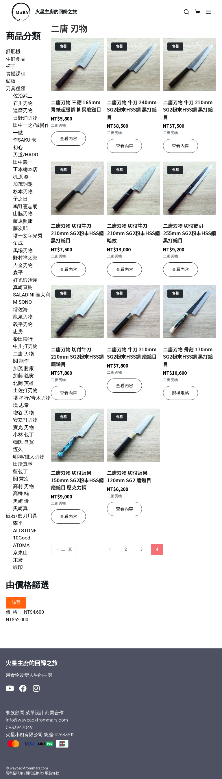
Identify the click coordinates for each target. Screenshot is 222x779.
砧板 (11, 81)
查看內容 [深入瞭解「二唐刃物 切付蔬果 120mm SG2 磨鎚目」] (124, 509)
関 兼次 (21, 479)
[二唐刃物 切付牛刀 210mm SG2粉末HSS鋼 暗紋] (133, 188)
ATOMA (21, 545)
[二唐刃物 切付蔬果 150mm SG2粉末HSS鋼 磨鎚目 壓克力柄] (77, 435)
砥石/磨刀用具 (21, 516)
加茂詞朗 (23, 184)
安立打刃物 (25, 420)
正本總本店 (25, 169)
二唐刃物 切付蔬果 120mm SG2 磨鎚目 (129, 476)
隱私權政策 (14, 772)
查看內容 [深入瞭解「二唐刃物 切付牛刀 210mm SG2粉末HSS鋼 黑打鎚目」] (68, 269)
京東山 (20, 552)
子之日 (20, 199)
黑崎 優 (21, 501)
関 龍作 (21, 361)
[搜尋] (186, 11)
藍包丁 (20, 471)
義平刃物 (23, 324)
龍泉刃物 (23, 317)
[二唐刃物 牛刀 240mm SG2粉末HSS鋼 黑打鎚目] (133, 64)
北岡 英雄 (23, 383)
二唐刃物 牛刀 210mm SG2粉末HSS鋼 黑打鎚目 (188, 109)
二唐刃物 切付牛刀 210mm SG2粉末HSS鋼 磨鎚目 (77, 357)
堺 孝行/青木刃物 (32, 398)
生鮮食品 (15, 59)
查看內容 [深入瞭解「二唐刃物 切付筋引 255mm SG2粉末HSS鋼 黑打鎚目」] (180, 269)
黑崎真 (20, 508)
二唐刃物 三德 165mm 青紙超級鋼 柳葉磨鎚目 (76, 106)
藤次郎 (20, 228)
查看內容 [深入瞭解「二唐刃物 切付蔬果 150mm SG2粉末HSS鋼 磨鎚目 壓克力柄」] (68, 516)
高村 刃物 (23, 486)
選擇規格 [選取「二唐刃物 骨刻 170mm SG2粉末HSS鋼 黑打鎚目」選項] (180, 393)
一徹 (18, 133)
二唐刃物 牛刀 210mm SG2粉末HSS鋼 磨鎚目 (132, 353)
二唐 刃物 (23, 354)
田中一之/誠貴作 (31, 125)
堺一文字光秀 (27, 236)
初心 (18, 147)
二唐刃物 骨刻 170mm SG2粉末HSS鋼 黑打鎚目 (188, 357)
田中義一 (23, 162)
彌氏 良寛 (23, 442)
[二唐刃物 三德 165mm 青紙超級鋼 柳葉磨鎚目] (77, 64)
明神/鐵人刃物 (29, 457)
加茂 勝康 (23, 368)
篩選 (16, 602)
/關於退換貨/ (34, 772)
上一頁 (64, 549)
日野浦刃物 (25, 118)
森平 (18, 272)
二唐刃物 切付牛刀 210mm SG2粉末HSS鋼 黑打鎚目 (77, 233)
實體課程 (15, 74)
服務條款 (52, 772)
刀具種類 (15, 88)
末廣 (18, 560)
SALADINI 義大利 (31, 295)
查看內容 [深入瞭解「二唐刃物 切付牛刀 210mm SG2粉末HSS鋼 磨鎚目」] (68, 393)
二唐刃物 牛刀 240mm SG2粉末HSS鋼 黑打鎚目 (132, 109)
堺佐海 (20, 309)
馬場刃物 (23, 250)
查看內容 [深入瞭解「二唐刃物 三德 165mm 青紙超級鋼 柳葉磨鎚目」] (68, 138)
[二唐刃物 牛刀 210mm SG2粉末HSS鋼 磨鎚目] (133, 311)
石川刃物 (23, 103)
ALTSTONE (24, 530)
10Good (21, 538)
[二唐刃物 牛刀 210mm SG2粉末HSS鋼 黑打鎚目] (189, 64)
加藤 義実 (23, 376)
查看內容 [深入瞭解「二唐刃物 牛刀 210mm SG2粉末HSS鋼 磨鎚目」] (124, 385)
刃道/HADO (25, 154)
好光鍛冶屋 (25, 280)
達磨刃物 (23, 110)
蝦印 (18, 567)
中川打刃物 (25, 346)
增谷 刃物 (23, 413)
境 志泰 (21, 405)
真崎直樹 (23, 287)
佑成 (18, 243)
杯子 (11, 66)
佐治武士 (23, 96)
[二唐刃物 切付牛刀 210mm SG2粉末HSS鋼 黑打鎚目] (77, 188)
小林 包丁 (23, 434)
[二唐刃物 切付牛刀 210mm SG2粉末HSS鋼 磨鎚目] (77, 311)
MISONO (22, 302)
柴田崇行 (23, 339)
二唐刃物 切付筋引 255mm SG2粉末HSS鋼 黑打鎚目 (189, 233)
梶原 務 (21, 177)
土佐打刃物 (25, 390)
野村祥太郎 (25, 258)
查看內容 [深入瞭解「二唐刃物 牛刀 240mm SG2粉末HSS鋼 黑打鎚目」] (124, 146)
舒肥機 (13, 51)
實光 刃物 (23, 427)
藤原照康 (23, 221)
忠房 (18, 331)
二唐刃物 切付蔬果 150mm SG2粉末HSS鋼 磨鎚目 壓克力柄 (77, 480)
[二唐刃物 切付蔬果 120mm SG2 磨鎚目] (133, 435)
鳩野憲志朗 (25, 206)
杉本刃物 (23, 191)
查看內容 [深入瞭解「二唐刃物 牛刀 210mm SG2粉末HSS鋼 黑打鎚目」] (180, 146)
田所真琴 (23, 464)
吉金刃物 (23, 265)
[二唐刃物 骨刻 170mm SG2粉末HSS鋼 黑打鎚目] (189, 311)
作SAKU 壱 (24, 140)
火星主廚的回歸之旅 (56, 11)
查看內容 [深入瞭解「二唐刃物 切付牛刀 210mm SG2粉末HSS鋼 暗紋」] (124, 269)
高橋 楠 (21, 493)
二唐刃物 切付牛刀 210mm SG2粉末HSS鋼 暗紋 (133, 233)
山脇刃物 (23, 213)
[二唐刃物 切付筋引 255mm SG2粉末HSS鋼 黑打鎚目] (189, 188)
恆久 (18, 449)
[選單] (208, 11)
